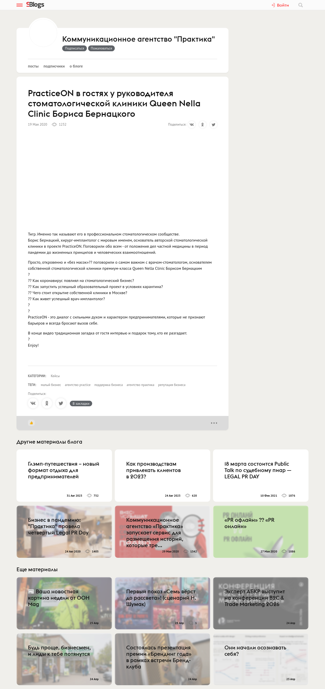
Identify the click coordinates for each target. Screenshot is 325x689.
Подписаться (74, 48)
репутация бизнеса (172, 385)
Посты (33, 66)
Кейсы (55, 376)
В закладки (81, 403)
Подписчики (54, 66)
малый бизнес (51, 385)
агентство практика (140, 385)
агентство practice (77, 385)
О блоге (76, 66)
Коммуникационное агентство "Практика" (138, 39)
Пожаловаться (101, 48)
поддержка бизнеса (108, 385)
